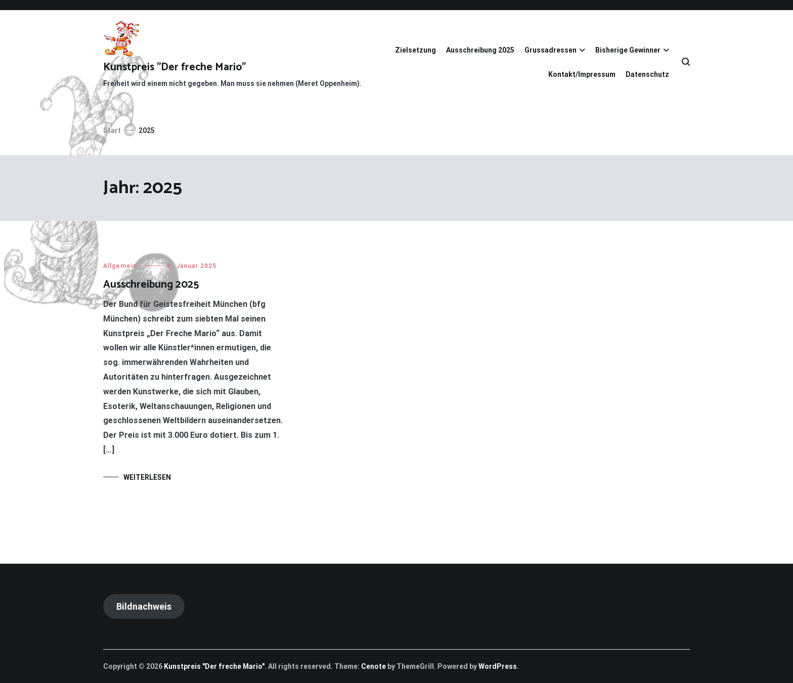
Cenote (373, 666)
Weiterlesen (147, 477)
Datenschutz (647, 74)
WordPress (497, 666)
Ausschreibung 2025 (480, 50)
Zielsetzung (415, 50)
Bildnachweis (143, 606)
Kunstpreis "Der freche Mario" (174, 67)
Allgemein (120, 265)
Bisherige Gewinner (627, 50)
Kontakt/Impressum (581, 74)
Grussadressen (550, 50)
